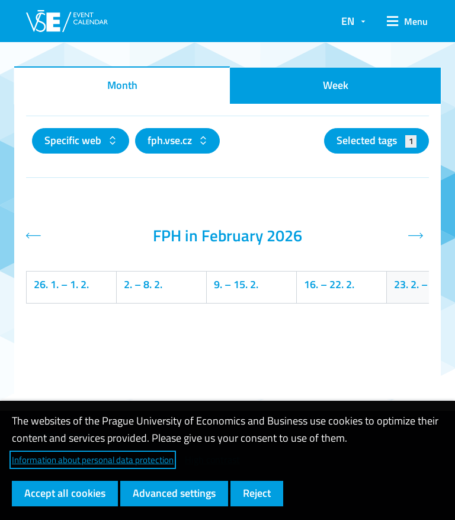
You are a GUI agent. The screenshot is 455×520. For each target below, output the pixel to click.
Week (335, 85)
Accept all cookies (64, 493)
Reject (257, 493)
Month (122, 85)
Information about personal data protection (93, 460)
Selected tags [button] (376, 140)
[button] (403, 21)
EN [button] (347, 21)
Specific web (74, 140)
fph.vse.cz (171, 140)
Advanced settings (174, 493)
